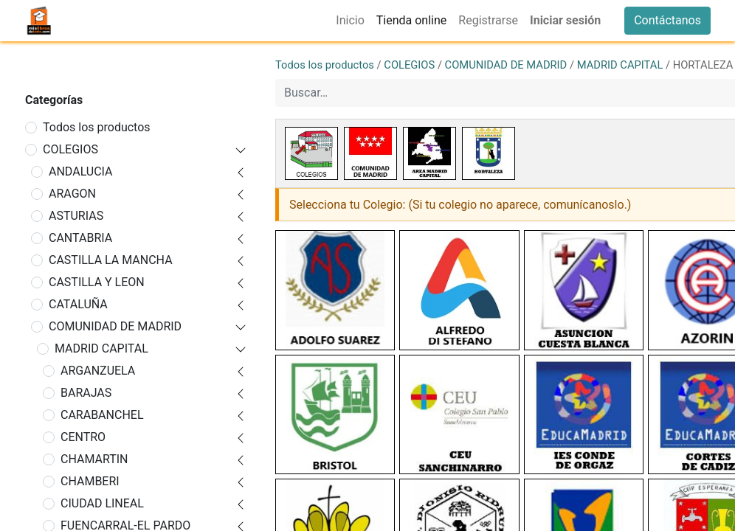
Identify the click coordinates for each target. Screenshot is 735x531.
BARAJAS (86, 393)
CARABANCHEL (102, 415)
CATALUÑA (78, 304)
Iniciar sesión (565, 20)
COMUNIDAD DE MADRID (115, 326)
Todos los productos (97, 127)
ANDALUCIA (81, 171)
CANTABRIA (80, 238)
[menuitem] (350, 20)
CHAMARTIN (94, 459)
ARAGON (72, 194)
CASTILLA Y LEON (97, 282)
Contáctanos (667, 20)
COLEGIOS (70, 149)
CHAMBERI (90, 481)
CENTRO (83, 437)
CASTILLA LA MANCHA (111, 260)
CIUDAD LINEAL (102, 503)
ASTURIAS (76, 216)
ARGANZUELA (98, 371)
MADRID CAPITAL (101, 348)
